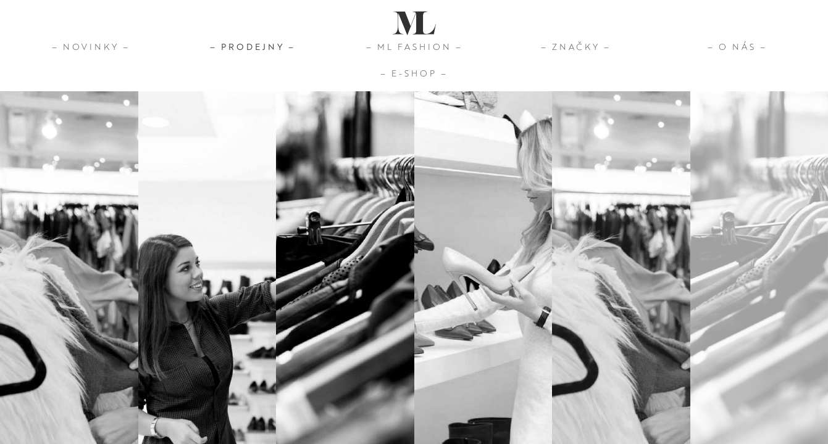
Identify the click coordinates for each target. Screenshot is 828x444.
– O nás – (737, 46)
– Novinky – (91, 46)
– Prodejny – (252, 46)
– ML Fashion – (414, 46)
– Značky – (576, 46)
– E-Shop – (414, 72)
